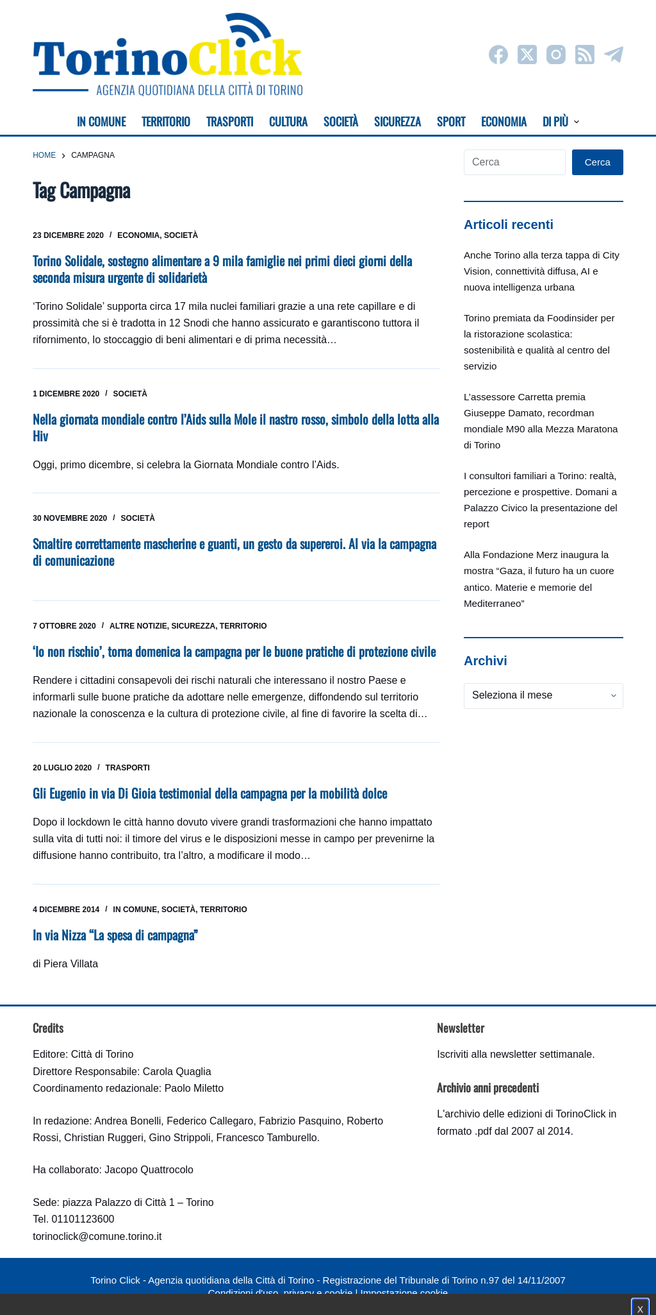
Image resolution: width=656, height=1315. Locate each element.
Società (181, 235)
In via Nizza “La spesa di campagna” (115, 934)
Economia (138, 235)
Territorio (243, 626)
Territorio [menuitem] (166, 121)
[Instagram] (556, 54)
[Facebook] (498, 54)
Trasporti (128, 767)
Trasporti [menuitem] (229, 121)
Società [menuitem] (341, 121)
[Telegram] (613, 54)
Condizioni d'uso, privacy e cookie (280, 1292)
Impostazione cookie (404, 1292)
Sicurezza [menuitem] (397, 121)
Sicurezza (193, 626)
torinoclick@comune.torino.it (97, 1236)
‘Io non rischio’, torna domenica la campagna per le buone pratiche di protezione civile (234, 651)
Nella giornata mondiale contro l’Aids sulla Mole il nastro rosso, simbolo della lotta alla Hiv (236, 427)
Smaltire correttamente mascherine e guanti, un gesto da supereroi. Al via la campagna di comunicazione (234, 552)
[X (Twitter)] (527, 54)
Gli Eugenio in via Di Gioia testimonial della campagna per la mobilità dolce (210, 792)
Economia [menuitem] (504, 121)
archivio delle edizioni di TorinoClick (525, 1113)
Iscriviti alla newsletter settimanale (514, 1054)
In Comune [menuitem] (101, 121)
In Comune (135, 909)
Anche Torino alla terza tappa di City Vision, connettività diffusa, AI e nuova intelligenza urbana (541, 271)
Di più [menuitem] (561, 121)
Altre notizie (138, 626)
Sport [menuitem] (451, 121)
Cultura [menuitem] (288, 121)
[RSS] (584, 54)
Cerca (598, 162)
